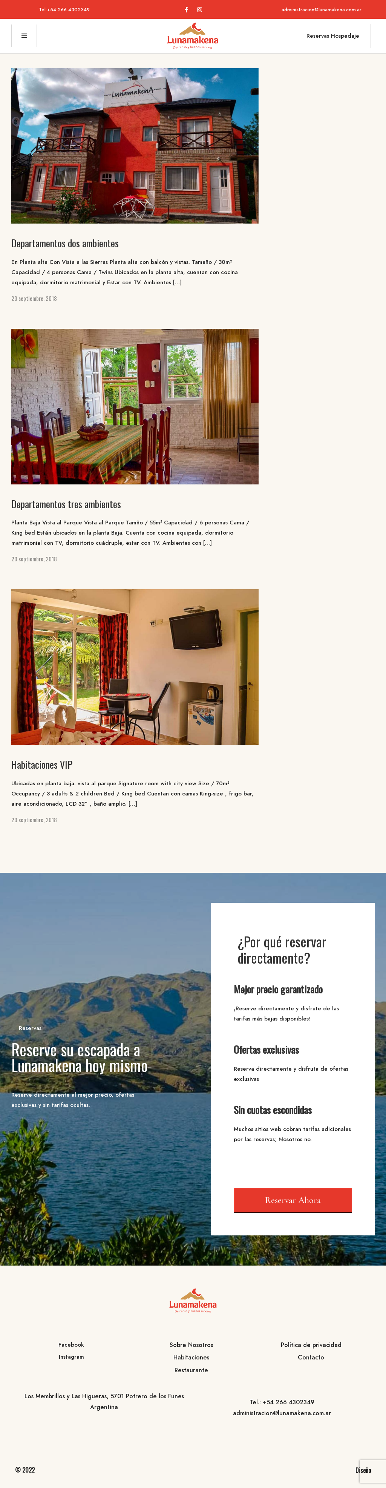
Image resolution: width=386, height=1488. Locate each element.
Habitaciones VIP (41, 764)
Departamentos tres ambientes (66, 504)
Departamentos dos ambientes (65, 243)
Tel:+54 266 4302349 (64, 9)
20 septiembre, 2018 (34, 298)
